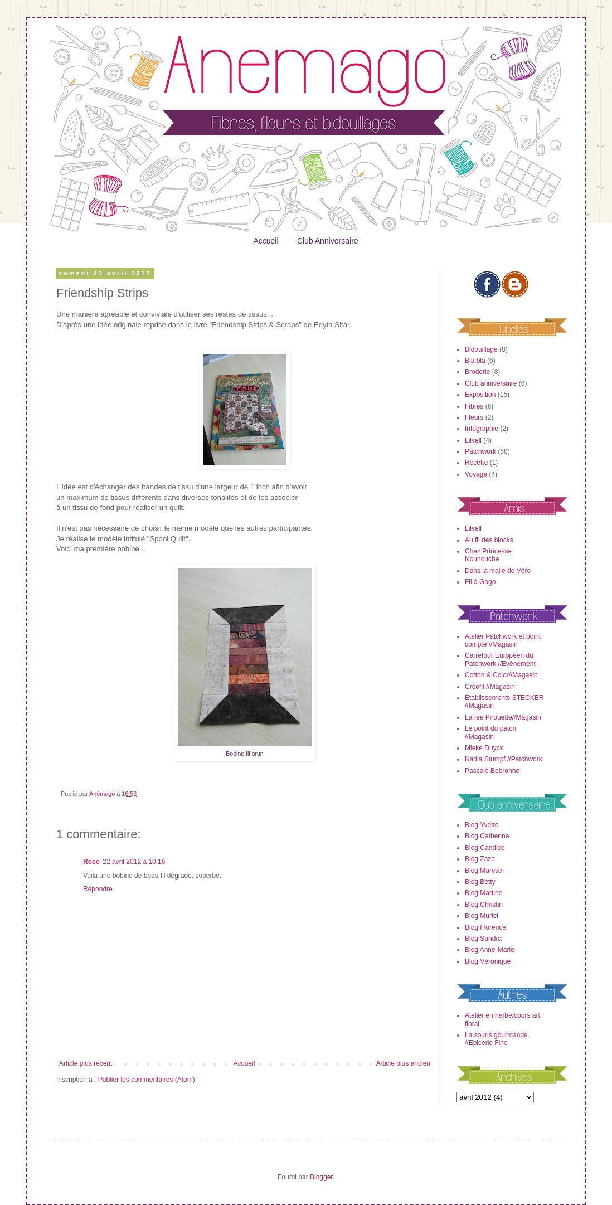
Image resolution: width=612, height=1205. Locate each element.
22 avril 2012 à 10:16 (134, 862)
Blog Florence (485, 927)
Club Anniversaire (327, 240)
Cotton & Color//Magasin (501, 675)
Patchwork (480, 451)
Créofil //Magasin (490, 687)
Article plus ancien (403, 1063)
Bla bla (475, 361)
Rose (91, 862)
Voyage (476, 474)
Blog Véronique (488, 961)
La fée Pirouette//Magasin (503, 717)
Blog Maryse (483, 870)
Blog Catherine (487, 836)
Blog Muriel (481, 916)
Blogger (321, 1177)
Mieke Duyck (484, 748)
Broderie (477, 372)
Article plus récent (85, 1063)
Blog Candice (484, 848)
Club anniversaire (491, 383)
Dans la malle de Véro (498, 571)
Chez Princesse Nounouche (488, 555)
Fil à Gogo (480, 582)
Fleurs (474, 417)
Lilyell (473, 440)
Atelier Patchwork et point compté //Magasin (503, 640)
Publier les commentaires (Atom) (146, 1079)
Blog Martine (483, 893)
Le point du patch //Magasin (490, 732)
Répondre (98, 889)
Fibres (474, 406)
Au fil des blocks (489, 540)
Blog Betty (480, 882)
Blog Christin (484, 904)
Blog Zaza (480, 859)
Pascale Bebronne (492, 771)
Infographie (481, 429)
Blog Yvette (482, 825)
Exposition (480, 395)
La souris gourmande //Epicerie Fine (496, 1039)
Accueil (265, 240)
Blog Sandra (483, 938)
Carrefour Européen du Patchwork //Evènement (500, 659)
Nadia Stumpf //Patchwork (503, 759)
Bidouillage (481, 349)
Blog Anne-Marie (489, 950)
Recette (476, 463)
